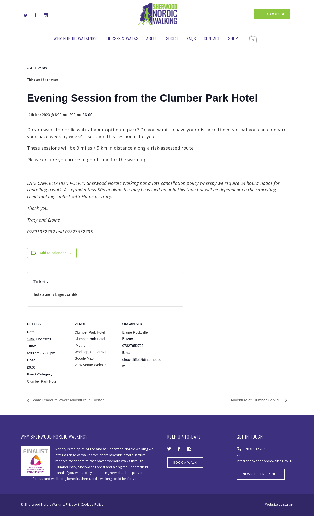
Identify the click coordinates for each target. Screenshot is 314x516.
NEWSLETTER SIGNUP (261, 474)
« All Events (37, 68)
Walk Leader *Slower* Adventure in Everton (68, 400)
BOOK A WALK (272, 13)
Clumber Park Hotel (42, 381)
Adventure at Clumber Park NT (256, 400)
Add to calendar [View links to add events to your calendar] (52, 253)
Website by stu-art (279, 504)
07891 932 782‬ (254, 449)
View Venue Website (90, 365)
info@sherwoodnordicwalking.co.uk (265, 461)
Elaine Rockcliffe (135, 332)
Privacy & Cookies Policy (84, 504)
